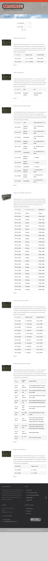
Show (20, 26)
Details (15, 65)
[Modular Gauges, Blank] (6, 77)
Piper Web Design (37, 530)
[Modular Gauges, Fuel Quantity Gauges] (6, 110)
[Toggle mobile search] (43, 4)
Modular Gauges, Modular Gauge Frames (22, 192)
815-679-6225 (7, 519)
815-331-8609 (8, 515)
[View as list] (25, 30)
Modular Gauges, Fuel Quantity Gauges (22, 105)
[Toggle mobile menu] (45, 4)
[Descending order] (30, 23)
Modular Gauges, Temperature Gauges (22, 363)
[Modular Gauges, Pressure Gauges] (6, 305)
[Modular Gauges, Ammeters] (6, 42)
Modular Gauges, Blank (19, 72)
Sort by (20, 23)
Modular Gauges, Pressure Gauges (21, 300)
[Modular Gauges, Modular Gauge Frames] (6, 197)
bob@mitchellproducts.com (11, 521)
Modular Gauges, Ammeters (20, 38)
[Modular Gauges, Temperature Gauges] (6, 368)
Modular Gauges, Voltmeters (20, 449)
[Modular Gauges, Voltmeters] (6, 454)
